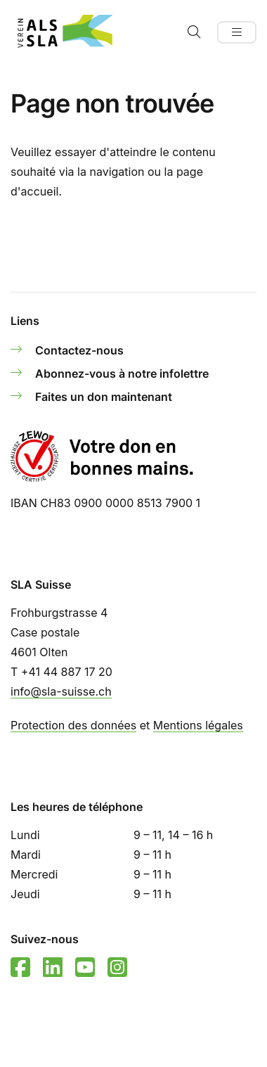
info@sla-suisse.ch (61, 691)
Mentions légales (198, 725)
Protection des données (73, 725)
